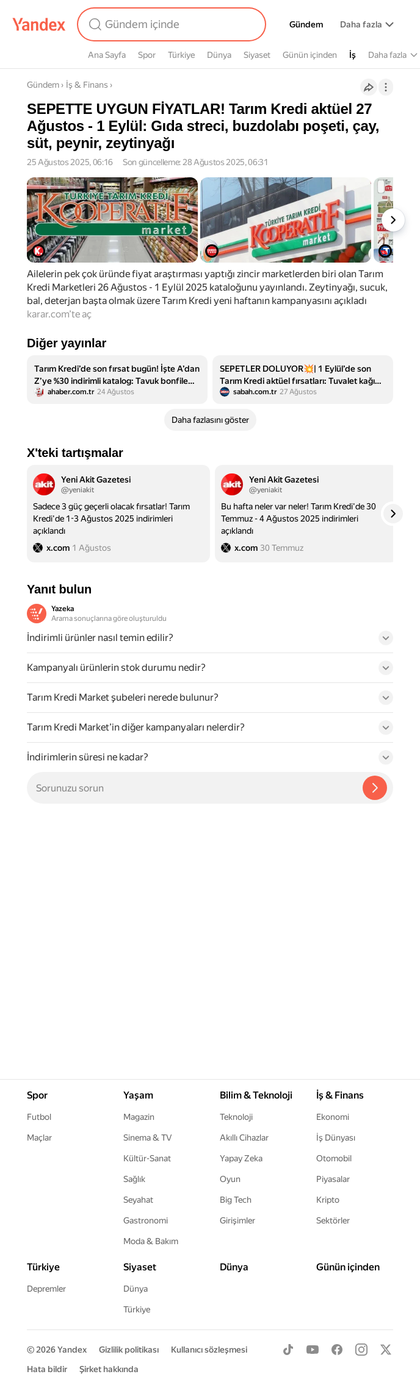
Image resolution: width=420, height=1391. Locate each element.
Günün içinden (310, 55)
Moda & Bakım (150, 1241)
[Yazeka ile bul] (375, 788)
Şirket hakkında (109, 1369)
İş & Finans (87, 85)
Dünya (219, 55)
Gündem (306, 24)
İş (352, 54)
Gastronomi (145, 1220)
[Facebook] (337, 1349)
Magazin (138, 1117)
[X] (385, 1349)
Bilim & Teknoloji (256, 1095)
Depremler (46, 1289)
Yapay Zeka (241, 1158)
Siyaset (257, 55)
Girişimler (237, 1220)
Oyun (230, 1179)
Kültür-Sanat (147, 1158)
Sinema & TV (147, 1137)
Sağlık (134, 1179)
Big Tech (236, 1200)
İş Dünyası (335, 1137)
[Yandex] (39, 24)
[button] (210, 642)
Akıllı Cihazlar (244, 1137)
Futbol (39, 1117)
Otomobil (334, 1158)
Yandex (72, 1349)
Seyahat (138, 1200)
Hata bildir (47, 1369)
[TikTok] (288, 1349)
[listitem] (117, 379)
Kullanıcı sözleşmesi (209, 1349)
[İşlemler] (385, 87)
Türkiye (181, 55)
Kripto (327, 1200)
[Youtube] (312, 1349)
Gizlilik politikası (129, 1349)
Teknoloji (236, 1117)
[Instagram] (361, 1349)
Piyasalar (333, 1179)
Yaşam (138, 1095)
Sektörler (333, 1220)
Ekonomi (332, 1117)
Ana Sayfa (107, 55)
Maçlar (39, 1137)
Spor (147, 55)
